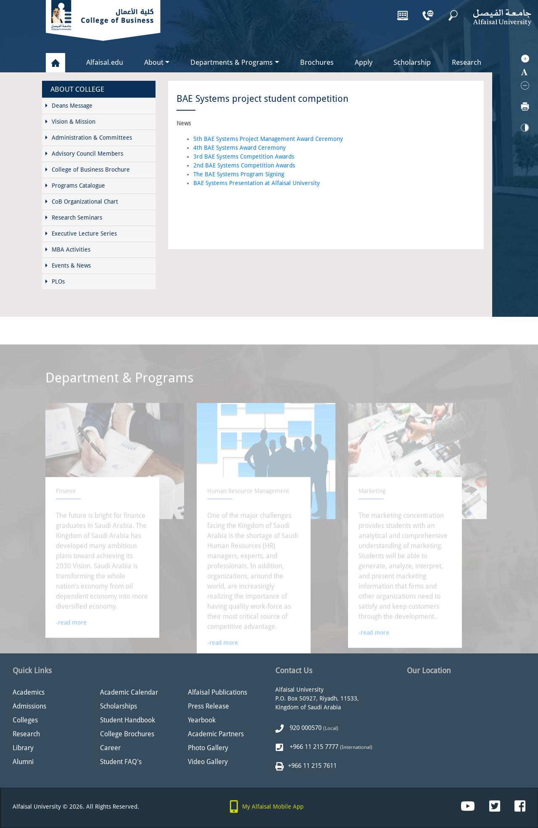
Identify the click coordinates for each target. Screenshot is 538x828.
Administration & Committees (88, 137)
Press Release (208, 706)
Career (110, 748)
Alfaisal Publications (217, 692)
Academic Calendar (129, 692)
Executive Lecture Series (81, 233)
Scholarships (118, 706)
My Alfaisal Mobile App (272, 806)
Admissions (29, 706)
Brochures (317, 62)
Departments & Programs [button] (231, 62)
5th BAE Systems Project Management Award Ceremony (268, 138)
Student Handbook (127, 720)
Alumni (23, 762)
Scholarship (412, 62)
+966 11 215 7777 (313, 747)
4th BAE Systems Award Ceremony (239, 147)
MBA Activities (67, 249)
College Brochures (127, 734)
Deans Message (68, 105)
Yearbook (202, 720)
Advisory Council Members (84, 153)
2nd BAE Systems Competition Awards (244, 165)
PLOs (55, 281)
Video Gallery (208, 762)
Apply (363, 62)
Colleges (25, 720)
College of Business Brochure (87, 169)
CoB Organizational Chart (81, 201)
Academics (29, 692)
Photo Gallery (208, 748)
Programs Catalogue (75, 185)
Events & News (68, 265)
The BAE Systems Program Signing (238, 174)
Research (466, 62)
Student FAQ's (121, 762)
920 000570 (305, 728)
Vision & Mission (70, 121)
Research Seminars (73, 217)
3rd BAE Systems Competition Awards (243, 156)
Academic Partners (216, 734)
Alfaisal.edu (104, 59)
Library (23, 748)
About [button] (154, 62)
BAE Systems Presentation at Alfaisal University (256, 183)
